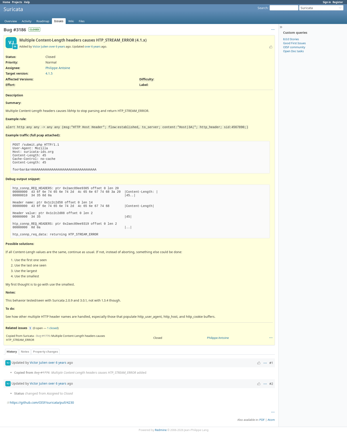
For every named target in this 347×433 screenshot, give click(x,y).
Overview (10, 21)
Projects (17, 2)
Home (6, 2)
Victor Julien (40, 46)
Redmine (161, 430)
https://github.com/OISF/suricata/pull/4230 (42, 402)
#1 (271, 363)
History (12, 352)
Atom (271, 420)
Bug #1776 (43, 336)
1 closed (52, 328)
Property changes (45, 352)
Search (263, 8)
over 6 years (57, 46)
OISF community (294, 47)
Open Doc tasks (293, 51)
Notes (25, 352)
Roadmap (42, 21)
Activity (27, 21)
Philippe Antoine (57, 68)
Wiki (71, 21)
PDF (262, 420)
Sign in (327, 2)
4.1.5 (49, 73)
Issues (58, 21)
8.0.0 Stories (291, 39)
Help (27, 2)
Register (338, 2)
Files (82, 21)
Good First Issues (294, 43)
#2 (271, 383)
